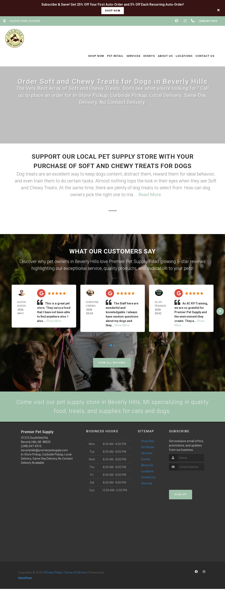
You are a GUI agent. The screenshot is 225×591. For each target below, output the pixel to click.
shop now (112, 10)
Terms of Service (75, 574)
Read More (149, 194)
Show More (53, 321)
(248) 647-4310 (31, 448)
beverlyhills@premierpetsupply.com (44, 452)
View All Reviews (112, 362)
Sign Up (180, 496)
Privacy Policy (53, 574)
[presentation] (191, 480)
